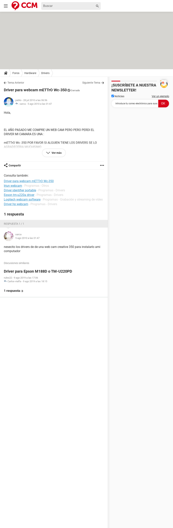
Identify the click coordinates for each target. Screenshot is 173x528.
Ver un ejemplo (160, 96)
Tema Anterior (15, 82)
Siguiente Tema (91, 82)
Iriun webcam (13, 186)
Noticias (117, 96)
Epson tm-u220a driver (19, 195)
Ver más (56, 152)
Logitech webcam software (22, 199)
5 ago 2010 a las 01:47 (40, 103)
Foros (15, 73)
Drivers (45, 73)
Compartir (15, 165)
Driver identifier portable (20, 190)
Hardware (30, 73)
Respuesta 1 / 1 (14, 223)
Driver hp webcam (16, 204)
